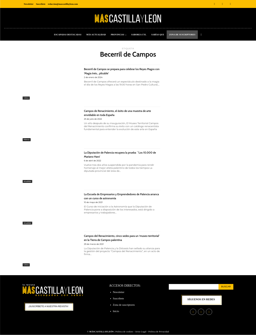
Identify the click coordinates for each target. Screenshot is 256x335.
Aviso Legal (141, 332)
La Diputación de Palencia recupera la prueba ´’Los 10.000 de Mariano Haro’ (119, 154)
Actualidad (28, 181)
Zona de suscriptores (124, 304)
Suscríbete (118, 298)
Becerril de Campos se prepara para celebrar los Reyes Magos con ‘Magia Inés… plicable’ (121, 71)
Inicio (116, 311)
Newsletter (118, 292)
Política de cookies (124, 332)
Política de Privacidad (158, 332)
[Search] (225, 287)
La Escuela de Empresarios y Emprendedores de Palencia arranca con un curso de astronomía (122, 196)
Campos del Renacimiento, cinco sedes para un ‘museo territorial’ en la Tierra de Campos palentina (121, 239)
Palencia (27, 139)
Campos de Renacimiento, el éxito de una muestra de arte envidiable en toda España (117, 112)
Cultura (27, 98)
